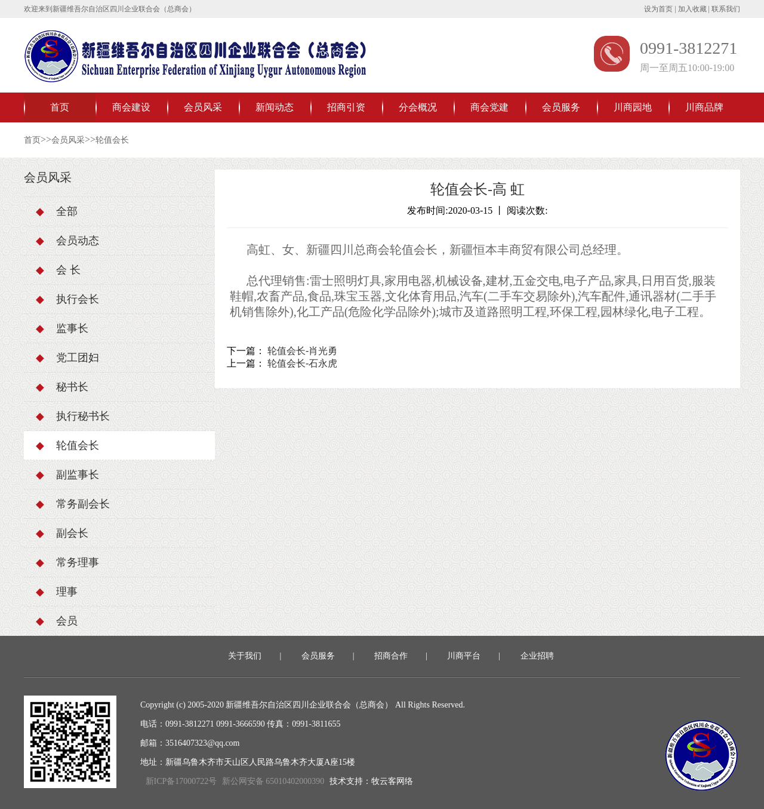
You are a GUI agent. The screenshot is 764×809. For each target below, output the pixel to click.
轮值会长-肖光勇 (302, 351)
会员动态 (67, 241)
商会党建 (489, 107)
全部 (57, 211)
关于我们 (244, 655)
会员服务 (561, 107)
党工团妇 (67, 358)
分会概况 (418, 107)
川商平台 (463, 655)
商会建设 (131, 107)
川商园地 (633, 107)
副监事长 (67, 475)
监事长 (62, 328)
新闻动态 (274, 107)
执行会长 (67, 299)
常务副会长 (73, 504)
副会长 (62, 533)
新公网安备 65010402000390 (273, 781)
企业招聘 (537, 655)
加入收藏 (692, 9)
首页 (59, 107)
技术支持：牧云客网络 (371, 781)
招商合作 (391, 655)
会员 (57, 621)
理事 (57, 592)
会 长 (58, 270)
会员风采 (203, 107)
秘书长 (62, 387)
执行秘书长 (73, 416)
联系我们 (725, 9)
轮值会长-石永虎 (302, 363)
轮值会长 (112, 140)
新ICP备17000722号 (181, 781)
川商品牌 (704, 107)
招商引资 (346, 107)
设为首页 (658, 9)
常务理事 (67, 562)
